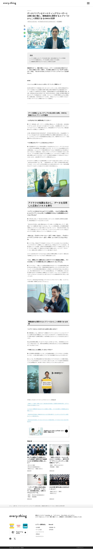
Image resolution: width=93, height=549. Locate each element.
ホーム (10, 506)
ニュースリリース (40, 532)
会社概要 (38, 527)
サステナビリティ (40, 536)
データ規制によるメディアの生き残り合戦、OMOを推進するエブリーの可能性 (48, 58)
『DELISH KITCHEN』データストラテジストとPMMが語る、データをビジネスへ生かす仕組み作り (47, 420)
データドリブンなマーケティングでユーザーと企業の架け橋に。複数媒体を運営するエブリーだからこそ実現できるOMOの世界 (41, 506)
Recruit (51, 525)
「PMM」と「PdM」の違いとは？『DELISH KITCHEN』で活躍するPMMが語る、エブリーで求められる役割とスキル (48, 404)
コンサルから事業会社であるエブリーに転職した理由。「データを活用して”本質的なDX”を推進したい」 (48, 410)
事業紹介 (38, 534)
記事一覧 (15, 506)
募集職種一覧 (52, 527)
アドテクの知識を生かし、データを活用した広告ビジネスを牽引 (45, 60)
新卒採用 (51, 529)
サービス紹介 (39, 529)
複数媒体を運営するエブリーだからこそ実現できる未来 (43, 61)
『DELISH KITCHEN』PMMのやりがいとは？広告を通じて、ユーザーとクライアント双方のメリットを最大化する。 (47, 415)
